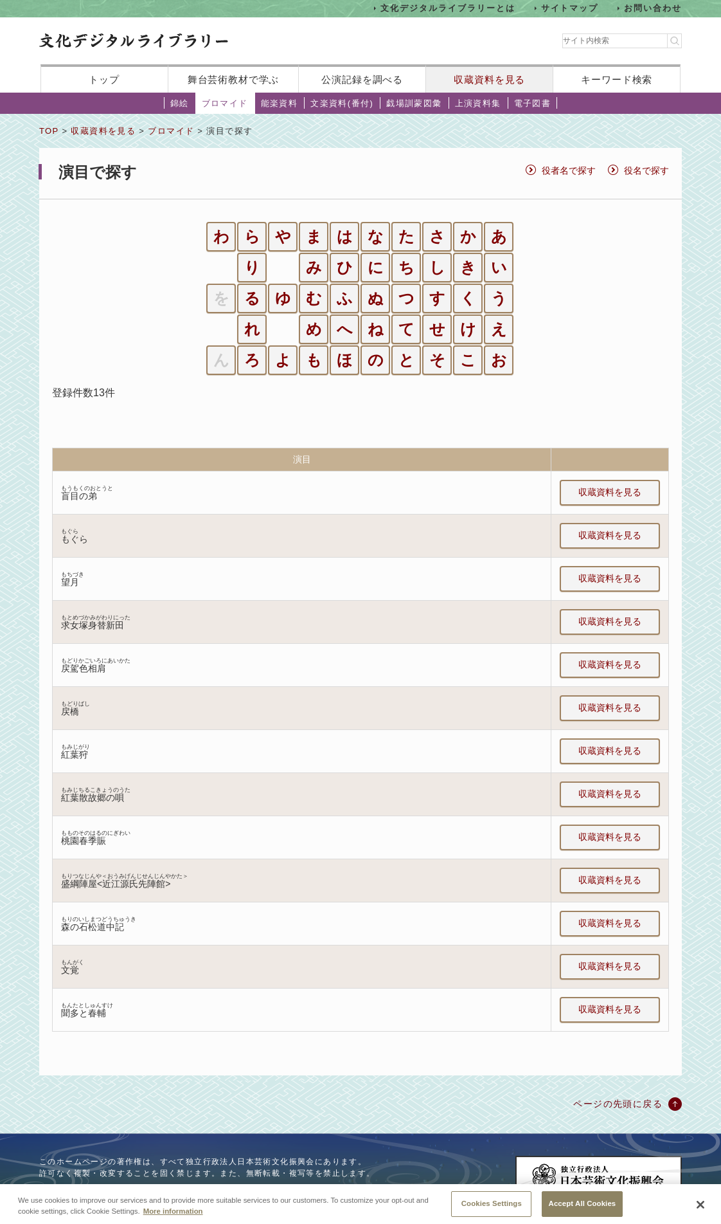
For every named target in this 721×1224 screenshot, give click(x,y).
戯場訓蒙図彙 (413, 103)
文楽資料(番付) (341, 103)
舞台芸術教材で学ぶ (234, 79)
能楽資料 (279, 103)
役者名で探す (569, 170)
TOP (48, 131)
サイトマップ (570, 8)
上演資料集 (478, 103)
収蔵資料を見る (489, 79)
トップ (104, 79)
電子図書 (532, 103)
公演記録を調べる (362, 79)
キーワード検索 (616, 79)
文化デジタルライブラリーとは (447, 8)
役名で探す (646, 170)
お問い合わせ (653, 8)
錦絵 (179, 103)
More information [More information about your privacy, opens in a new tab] (173, 1219)
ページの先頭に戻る (618, 1104)
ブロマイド (225, 103)
